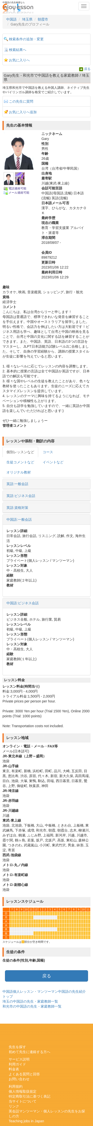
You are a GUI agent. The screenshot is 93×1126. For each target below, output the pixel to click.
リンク (14, 1106)
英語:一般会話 (17, 484)
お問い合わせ (19, 1079)
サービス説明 (19, 1059)
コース (48, 452)
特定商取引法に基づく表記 (29, 1096)
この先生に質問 (21, 101)
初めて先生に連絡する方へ (29, 1052)
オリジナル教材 (18, 472)
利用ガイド (17, 1064)
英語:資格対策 (17, 508)
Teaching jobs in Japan (26, 1121)
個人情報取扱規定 (22, 1091)
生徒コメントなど (20, 462)
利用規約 (16, 1086)
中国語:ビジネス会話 (22, 603)
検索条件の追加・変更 (26, 39)
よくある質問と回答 (24, 1074)
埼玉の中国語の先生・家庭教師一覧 (30, 1001)
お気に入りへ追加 (23, 112)
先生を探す (17, 1047)
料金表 (14, 1069)
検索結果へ (17, 50)
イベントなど (53, 462)
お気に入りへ (19, 60)
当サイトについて (22, 1101)
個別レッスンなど (20, 452)
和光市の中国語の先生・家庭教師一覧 (32, 1006)
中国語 (11, 19)
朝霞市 (43, 19)
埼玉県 (27, 19)
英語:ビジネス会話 (20, 496)
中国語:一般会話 (19, 519)
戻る (87, 69)
